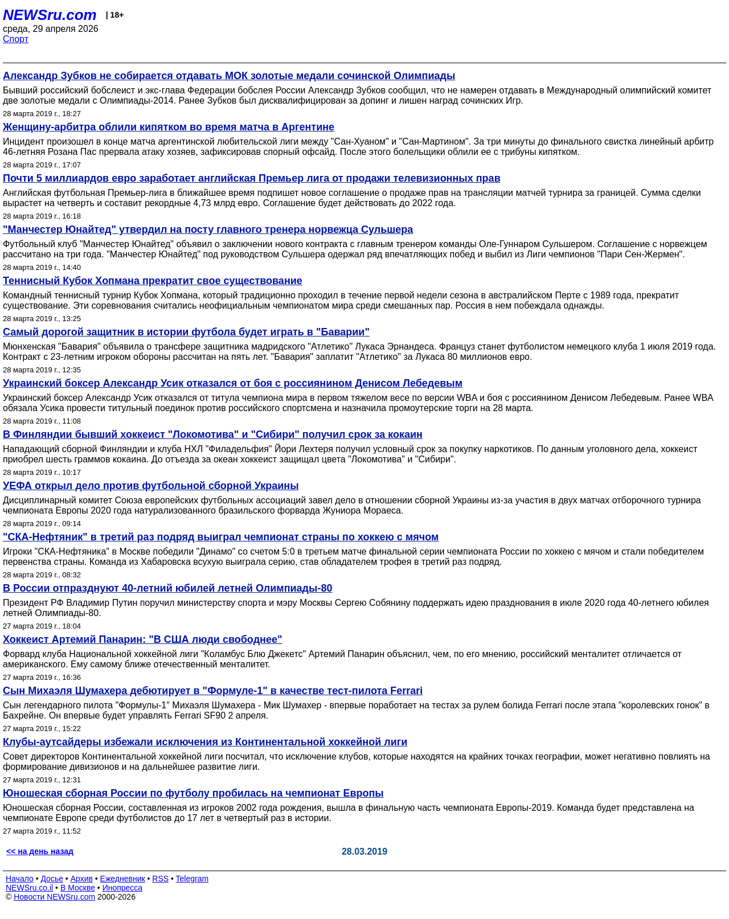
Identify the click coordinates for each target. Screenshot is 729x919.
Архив (82, 878)
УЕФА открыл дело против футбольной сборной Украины (151, 485)
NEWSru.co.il (29, 887)
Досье (51, 878)
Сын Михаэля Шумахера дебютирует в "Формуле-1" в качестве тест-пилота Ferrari (213, 690)
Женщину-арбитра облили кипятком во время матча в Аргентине (168, 127)
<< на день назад (39, 851)
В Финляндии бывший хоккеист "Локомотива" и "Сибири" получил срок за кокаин (213, 434)
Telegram (192, 878)
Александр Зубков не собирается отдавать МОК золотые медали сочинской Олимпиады (229, 75)
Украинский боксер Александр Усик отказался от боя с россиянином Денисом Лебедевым (232, 383)
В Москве (77, 887)
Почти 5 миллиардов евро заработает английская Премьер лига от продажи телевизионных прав (252, 178)
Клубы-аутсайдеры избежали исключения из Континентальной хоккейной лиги (205, 742)
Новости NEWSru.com (54, 896)
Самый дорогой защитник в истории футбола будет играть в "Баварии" (186, 332)
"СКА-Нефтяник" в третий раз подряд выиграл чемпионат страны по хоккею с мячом (221, 537)
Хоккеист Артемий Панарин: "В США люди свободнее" (142, 639)
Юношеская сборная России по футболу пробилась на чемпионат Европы (193, 793)
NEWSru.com (50, 14)
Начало (20, 878)
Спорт (15, 39)
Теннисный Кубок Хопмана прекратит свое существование (152, 280)
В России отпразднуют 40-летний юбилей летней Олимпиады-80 (167, 588)
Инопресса (123, 887)
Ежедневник (122, 878)
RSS (160, 878)
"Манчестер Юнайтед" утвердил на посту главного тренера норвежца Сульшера (208, 229)
